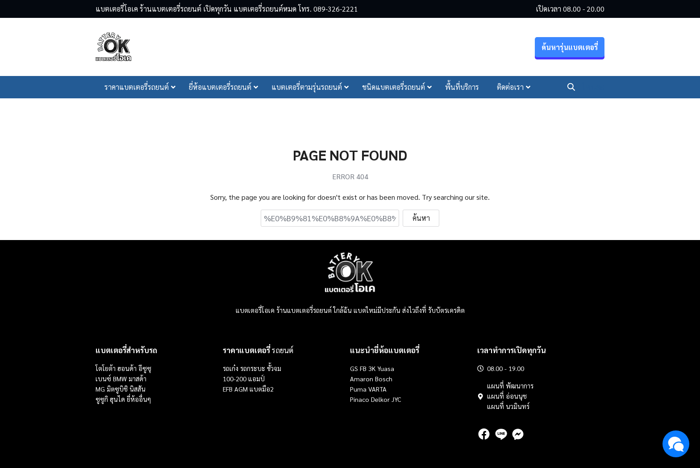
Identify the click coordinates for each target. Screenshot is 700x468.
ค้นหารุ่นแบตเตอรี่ (570, 47)
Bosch (383, 379)
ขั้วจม (274, 368)
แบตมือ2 (262, 389)
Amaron (361, 379)
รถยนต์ (258, 350)
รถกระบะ (253, 368)
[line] (501, 434)
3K (371, 368)
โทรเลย (593, 87)
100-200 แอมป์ (244, 379)
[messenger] (518, 434)
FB (363, 368)
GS (354, 368)
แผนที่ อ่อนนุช (507, 396)
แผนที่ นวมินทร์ (508, 406)
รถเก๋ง (230, 368)
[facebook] (484, 434)
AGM (241, 389)
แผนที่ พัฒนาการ (510, 386)
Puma (358, 389)
